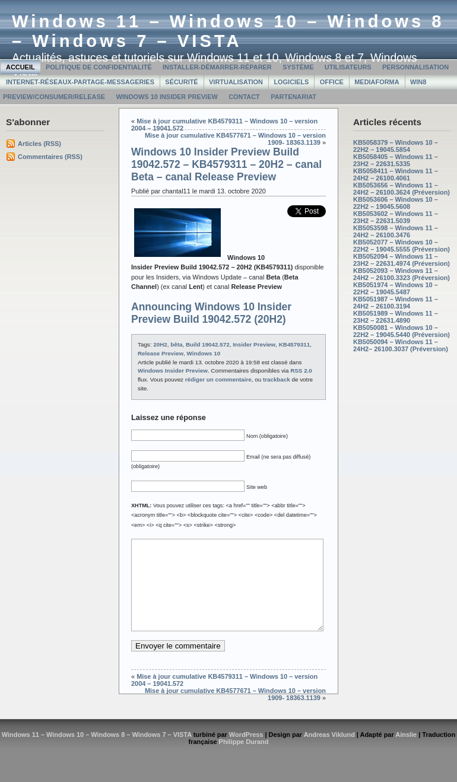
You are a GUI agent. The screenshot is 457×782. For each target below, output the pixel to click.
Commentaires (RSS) (50, 156)
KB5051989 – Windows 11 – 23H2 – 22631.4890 (395, 317)
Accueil (20, 67)
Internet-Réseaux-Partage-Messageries (80, 81)
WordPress (246, 752)
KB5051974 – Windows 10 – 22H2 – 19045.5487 (395, 288)
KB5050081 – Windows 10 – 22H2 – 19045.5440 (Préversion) (401, 331)
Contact (244, 96)
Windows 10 (204, 353)
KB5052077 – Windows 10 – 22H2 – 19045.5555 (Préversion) (401, 246)
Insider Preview (254, 344)
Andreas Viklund (329, 752)
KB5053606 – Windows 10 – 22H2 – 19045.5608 (395, 203)
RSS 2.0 (301, 370)
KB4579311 (294, 344)
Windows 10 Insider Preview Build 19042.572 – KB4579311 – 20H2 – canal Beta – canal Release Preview (226, 164)
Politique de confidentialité (99, 67)
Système (298, 67)
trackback (276, 379)
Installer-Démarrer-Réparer (217, 67)
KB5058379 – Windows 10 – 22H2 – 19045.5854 (395, 146)
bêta (176, 344)
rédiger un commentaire (218, 379)
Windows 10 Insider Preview (166, 96)
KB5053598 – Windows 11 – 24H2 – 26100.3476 (395, 231)
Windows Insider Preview (173, 370)
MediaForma (376, 81)
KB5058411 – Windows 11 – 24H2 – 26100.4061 (395, 174)
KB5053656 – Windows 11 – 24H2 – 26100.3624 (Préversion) (401, 189)
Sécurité (181, 81)
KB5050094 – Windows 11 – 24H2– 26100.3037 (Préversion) (400, 345)
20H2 (160, 344)
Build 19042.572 (208, 344)
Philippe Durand (244, 759)
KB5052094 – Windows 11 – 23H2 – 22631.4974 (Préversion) (401, 260)
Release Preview (160, 353)
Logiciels (291, 81)
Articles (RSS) (39, 143)
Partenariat (293, 96)
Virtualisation (236, 81)
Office (332, 81)
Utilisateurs (348, 67)
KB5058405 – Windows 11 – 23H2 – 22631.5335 (395, 160)
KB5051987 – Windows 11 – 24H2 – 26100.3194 (395, 302)
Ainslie (406, 752)
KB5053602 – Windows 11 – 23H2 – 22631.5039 (395, 217)
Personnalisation (415, 67)
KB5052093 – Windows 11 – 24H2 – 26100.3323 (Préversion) (401, 274)
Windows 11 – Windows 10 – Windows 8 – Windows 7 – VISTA (228, 31)
